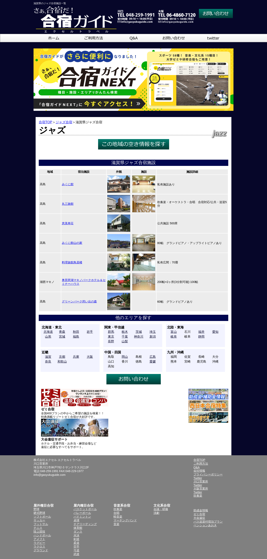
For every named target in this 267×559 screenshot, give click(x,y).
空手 (76, 546)
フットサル (41, 524)
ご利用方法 (200, 463)
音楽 (116, 524)
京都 (62, 356)
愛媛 (153, 361)
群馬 (111, 331)
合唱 (116, 513)
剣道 (76, 539)
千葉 (125, 336)
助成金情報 (200, 510)
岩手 (90, 331)
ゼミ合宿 (199, 514)
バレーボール (82, 513)
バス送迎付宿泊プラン (208, 521)
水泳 (76, 535)
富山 (174, 331)
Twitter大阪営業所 (200, 487)
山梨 (125, 341)
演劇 (156, 513)
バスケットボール (85, 509)
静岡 (201, 336)
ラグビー (39, 542)
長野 (111, 341)
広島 (153, 356)
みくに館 (68, 184)
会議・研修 (160, 509)
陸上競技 (39, 531)
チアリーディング (85, 524)
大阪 (90, 356)
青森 (62, 331)
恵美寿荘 (68, 223)
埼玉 (153, 331)
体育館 (78, 527)
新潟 (153, 336)
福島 (76, 336)
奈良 (48, 361)
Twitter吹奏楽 (197, 494)
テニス (38, 527)
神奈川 (138, 336)
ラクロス (39, 546)
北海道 (48, 331)
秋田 (76, 331)
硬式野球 (39, 513)
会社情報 (199, 470)
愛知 (215, 331)
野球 (36, 509)
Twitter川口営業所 (200, 479)
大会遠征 (199, 518)
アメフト (39, 539)
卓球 (76, 520)
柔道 (76, 542)
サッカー (39, 520)
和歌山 (62, 361)
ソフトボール (42, 516)
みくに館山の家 (72, 242)
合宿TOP (45, 122)
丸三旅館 (68, 203)
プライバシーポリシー (208, 474)
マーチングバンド (125, 520)
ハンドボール (42, 535)
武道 (76, 554)
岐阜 (174, 336)
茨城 (139, 331)
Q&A (196, 467)
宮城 (62, 336)
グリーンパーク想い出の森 (79, 301)
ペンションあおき (205, 525)
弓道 (76, 550)
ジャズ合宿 (64, 122)
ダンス (78, 531)
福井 (201, 331)
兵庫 (76, 356)
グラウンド (41, 550)
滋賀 (48, 356)
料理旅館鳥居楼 (72, 262)
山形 (48, 336)
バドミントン (82, 516)
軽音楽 (118, 516)
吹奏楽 (118, 509)
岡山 (125, 356)
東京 (111, 336)
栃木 (125, 331)
